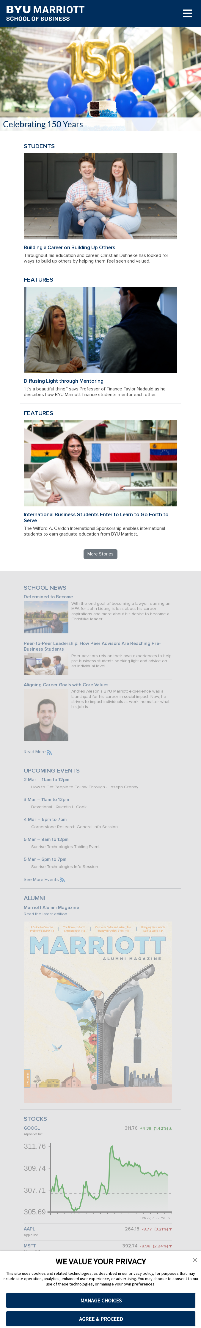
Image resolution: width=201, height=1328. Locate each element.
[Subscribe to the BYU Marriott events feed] (62, 880)
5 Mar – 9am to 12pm (46, 839)
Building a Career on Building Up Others (69, 247)
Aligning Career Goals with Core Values (66, 685)
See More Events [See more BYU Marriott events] (41, 880)
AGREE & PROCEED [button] (101, 1319)
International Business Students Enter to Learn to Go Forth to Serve (96, 517)
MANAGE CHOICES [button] (101, 1300)
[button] (195, 1259)
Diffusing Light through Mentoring (63, 381)
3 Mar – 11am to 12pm (46, 800)
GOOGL (32, 1128)
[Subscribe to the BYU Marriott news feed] (49, 752)
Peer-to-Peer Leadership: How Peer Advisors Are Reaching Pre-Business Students (92, 646)
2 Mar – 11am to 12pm (46, 780)
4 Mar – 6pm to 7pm (45, 819)
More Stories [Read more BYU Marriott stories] (100, 554)
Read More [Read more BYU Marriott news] (35, 752)
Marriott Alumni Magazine (51, 908)
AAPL (29, 1229)
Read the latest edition (45, 913)
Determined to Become (48, 597)
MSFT (30, 1246)
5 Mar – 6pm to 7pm (45, 859)
